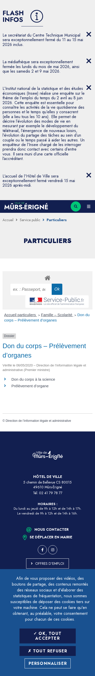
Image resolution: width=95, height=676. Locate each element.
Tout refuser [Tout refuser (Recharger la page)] (47, 651)
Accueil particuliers (20, 315)
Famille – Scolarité (57, 315)
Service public (30, 219)
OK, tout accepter (47, 636)
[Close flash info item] (88, 34)
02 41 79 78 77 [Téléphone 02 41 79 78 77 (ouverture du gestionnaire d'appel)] (50, 492)
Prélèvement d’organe (30, 386)
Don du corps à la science (33, 379)
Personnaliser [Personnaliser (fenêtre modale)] (48, 663)
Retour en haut (87, 431)
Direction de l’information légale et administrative (38, 421)
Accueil (8, 219)
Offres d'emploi (49, 563)
